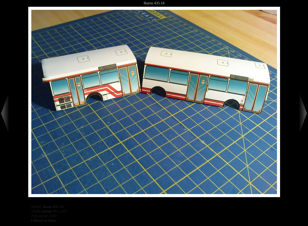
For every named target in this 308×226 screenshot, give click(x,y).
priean (47, 211)
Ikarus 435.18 (153, 3)
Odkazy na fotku (43, 220)
